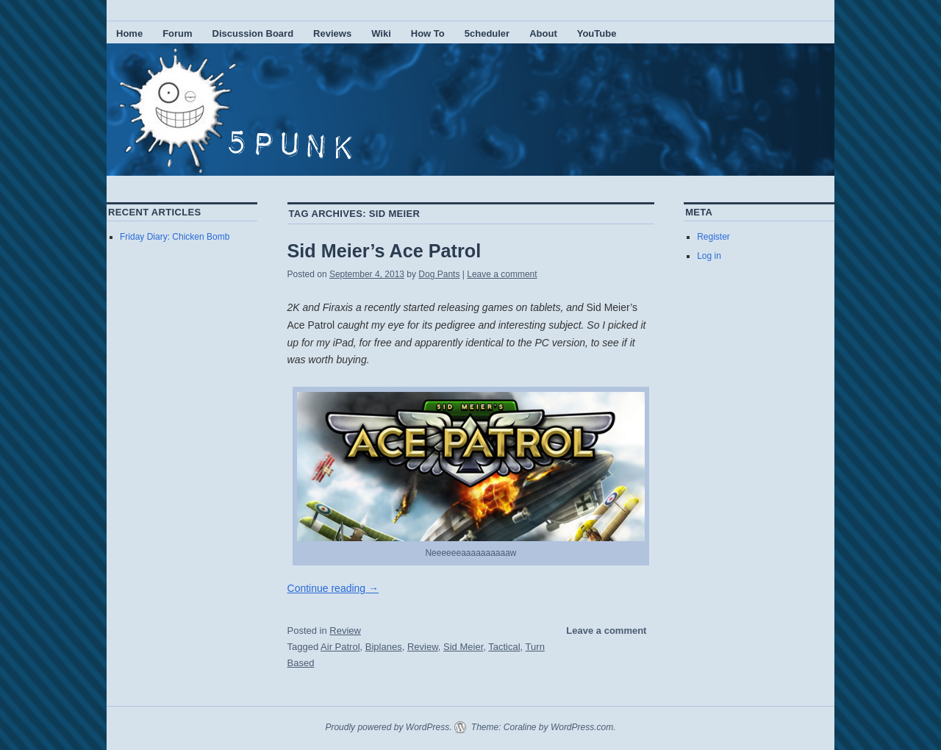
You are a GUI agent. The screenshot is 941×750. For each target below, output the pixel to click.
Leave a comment (502, 274)
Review (345, 630)
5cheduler (487, 33)
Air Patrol (340, 646)
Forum (177, 33)
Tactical (504, 646)
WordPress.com (582, 727)
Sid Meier (463, 646)
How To (428, 33)
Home (129, 33)
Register (713, 237)
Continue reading (333, 588)
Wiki (381, 33)
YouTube (597, 33)
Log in (709, 256)
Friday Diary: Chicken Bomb (174, 237)
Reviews (332, 33)
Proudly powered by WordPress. (388, 727)
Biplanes (383, 646)
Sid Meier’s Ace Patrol (384, 250)
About (543, 33)
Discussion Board (253, 33)
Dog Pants (438, 274)
